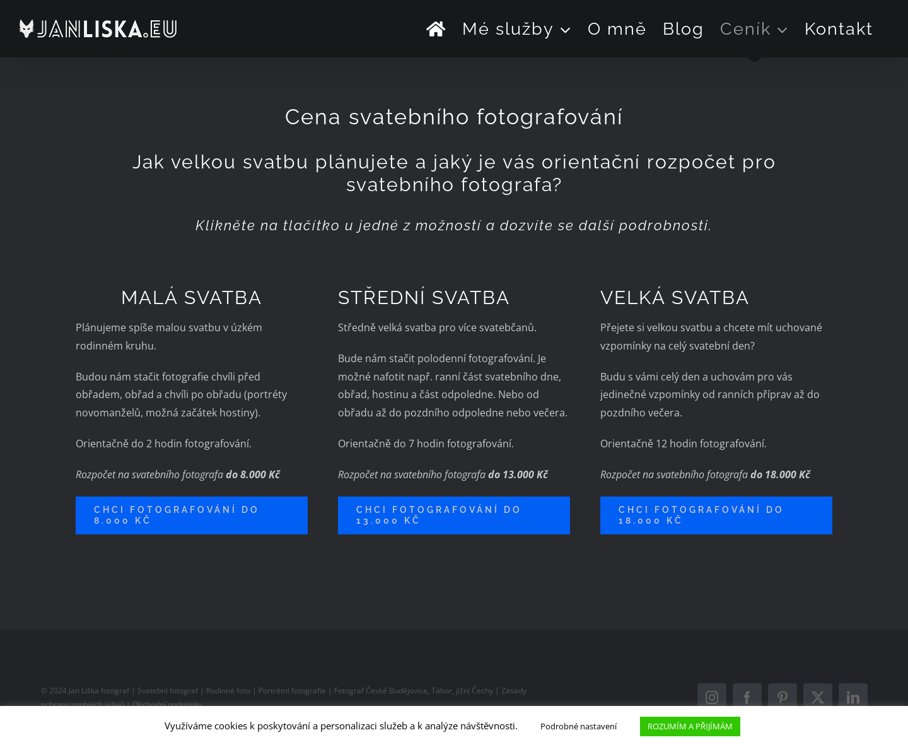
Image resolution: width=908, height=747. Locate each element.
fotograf (115, 690)
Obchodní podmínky (167, 704)
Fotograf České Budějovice (381, 690)
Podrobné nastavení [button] (578, 726)
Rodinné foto (229, 690)
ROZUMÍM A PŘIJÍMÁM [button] (690, 726)
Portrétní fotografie (292, 690)
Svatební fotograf (167, 690)
